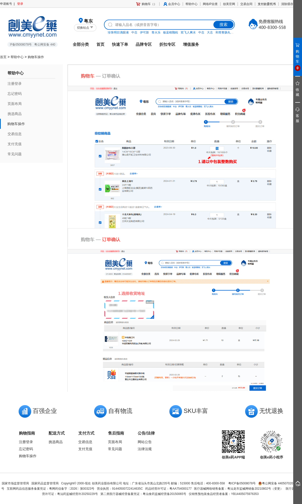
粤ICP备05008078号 (242, 483)
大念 (210, 32)
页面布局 (15, 104)
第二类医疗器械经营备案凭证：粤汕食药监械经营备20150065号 (143, 494)
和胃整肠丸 (223, 32)
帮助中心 (191, 4)
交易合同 (246, 4)
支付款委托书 (267, 4)
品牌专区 (144, 44)
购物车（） (149, 4)
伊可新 (144, 32)
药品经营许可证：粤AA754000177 (168, 488)
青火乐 (156, 32)
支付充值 (15, 144)
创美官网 (229, 4)
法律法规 (145, 449)
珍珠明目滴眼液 (118, 32)
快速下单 (120, 44)
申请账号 (6, 4)
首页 (100, 44)
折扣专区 (167, 44)
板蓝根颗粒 (170, 32)
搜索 (223, 24)
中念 (134, 32)
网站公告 (145, 442)
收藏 (298, 89)
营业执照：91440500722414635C (120, 488)
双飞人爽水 (188, 32)
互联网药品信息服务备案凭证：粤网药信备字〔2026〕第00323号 (50, 488)
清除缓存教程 (290, 4)
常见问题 (15, 154)
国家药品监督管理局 (45, 483)
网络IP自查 (210, 4)
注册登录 (15, 84)
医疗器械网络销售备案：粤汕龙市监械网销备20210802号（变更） (238, 488)
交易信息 (15, 134)
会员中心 (174, 4)
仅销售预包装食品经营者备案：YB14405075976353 (223, 494)
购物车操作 (36, 57)
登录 (20, 4)
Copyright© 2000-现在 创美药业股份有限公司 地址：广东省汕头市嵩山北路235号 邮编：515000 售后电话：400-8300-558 (143, 483)
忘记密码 (15, 94)
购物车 (298, 57)
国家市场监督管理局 (15, 483)
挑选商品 (15, 114)
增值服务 (191, 44)
